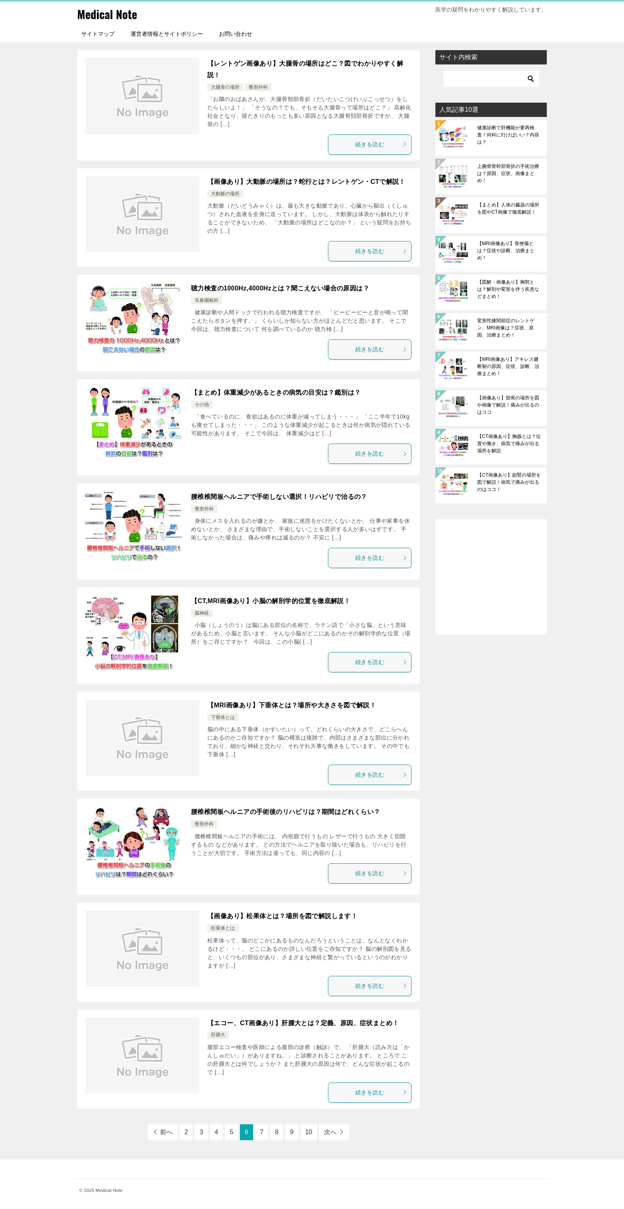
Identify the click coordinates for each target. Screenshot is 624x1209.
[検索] (491, 79)
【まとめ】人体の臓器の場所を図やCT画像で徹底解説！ (508, 208)
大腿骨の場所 (225, 87)
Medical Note (108, 14)
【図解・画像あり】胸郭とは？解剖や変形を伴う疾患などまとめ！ (508, 289)
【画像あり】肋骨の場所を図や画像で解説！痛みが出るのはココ (508, 405)
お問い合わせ (235, 34)
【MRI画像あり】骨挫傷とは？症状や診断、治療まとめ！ (505, 251)
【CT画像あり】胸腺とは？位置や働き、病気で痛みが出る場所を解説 (509, 444)
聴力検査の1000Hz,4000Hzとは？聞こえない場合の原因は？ (280, 288)
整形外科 (258, 87)
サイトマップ (98, 34)
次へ (330, 1132)
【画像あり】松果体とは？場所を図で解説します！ (282, 916)
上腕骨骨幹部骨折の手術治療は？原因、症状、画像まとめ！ (508, 173)
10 (308, 1132)
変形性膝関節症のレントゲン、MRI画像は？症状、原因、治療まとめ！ (505, 328)
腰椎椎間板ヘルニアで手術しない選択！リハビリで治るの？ (279, 496)
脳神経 (202, 613)
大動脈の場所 (225, 194)
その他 (202, 404)
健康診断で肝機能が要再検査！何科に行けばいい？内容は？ (508, 135)
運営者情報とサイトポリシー (167, 34)
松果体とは (223, 928)
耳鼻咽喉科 (206, 300)
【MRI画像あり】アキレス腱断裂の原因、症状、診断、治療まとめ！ (508, 366)
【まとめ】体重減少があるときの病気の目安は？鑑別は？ (276, 392)
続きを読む (381, 144)
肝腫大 (218, 1035)
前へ (166, 1132)
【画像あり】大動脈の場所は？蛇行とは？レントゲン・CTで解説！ (306, 181)
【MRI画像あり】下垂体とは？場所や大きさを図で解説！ (291, 705)
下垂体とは (223, 717)
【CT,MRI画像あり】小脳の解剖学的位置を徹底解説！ (270, 601)
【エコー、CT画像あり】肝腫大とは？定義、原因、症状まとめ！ (303, 1023)
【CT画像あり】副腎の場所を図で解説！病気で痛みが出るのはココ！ (509, 482)
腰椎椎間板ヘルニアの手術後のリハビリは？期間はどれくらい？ (285, 811)
